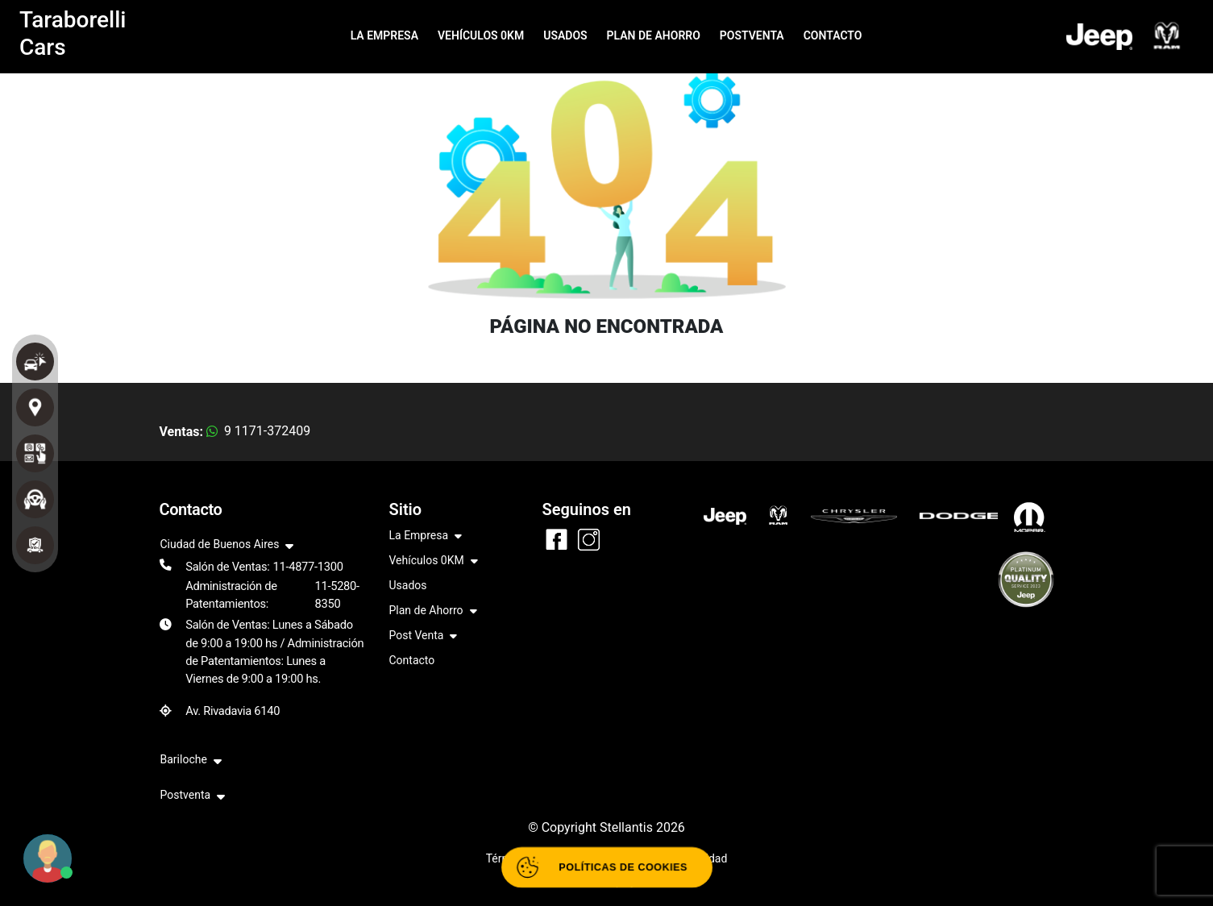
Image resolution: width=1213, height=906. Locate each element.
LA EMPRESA (384, 35)
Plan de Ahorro (433, 611)
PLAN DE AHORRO (653, 35)
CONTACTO (833, 35)
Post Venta (423, 636)
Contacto (412, 660)
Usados (408, 585)
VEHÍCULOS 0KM (481, 35)
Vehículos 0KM (433, 561)
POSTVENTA (752, 35)
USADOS (565, 35)
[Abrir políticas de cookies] (606, 867)
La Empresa (426, 536)
